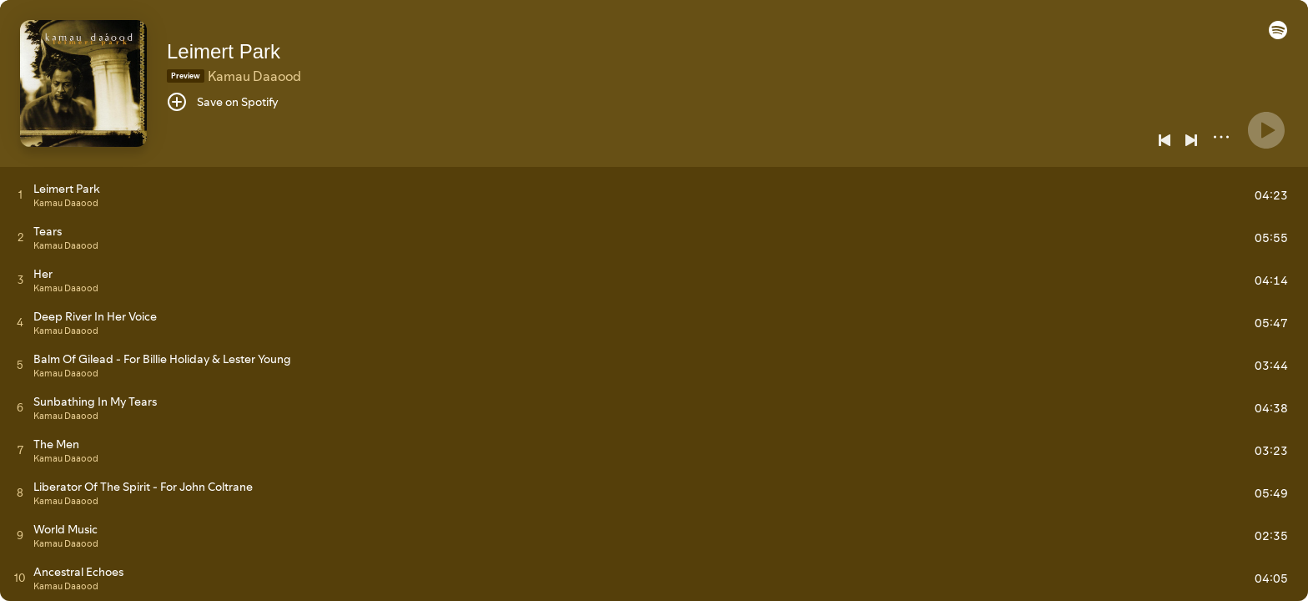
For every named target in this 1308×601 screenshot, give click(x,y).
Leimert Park (223, 51)
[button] (1278, 35)
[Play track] (20, 194)
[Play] (1266, 130)
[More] (1221, 137)
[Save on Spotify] (223, 102)
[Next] (1191, 140)
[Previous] (1164, 140)
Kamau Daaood (254, 76)
